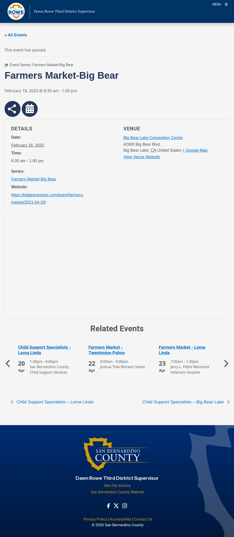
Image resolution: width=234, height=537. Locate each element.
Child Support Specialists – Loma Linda (54, 401)
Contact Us (143, 519)
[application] (62, 267)
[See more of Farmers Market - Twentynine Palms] (117, 350)
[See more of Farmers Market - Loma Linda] (187, 350)
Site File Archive (117, 485)
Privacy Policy (95, 519)
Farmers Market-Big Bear (33, 179)
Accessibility (120, 519)
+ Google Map (194, 150)
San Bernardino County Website (117, 492)
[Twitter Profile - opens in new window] (116, 505)
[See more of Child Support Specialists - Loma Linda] (46, 350)
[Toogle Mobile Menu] (220, 4)
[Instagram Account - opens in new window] (124, 505)
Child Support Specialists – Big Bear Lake (183, 401)
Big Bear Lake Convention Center (153, 137)
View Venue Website (141, 157)
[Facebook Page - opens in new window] (108, 505)
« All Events (16, 35)
